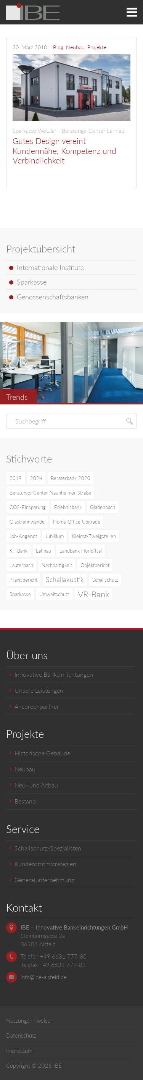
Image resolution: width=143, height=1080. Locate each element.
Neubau (75, 47)
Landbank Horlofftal (80, 551)
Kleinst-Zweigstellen (94, 536)
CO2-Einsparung (28, 507)
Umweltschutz (54, 594)
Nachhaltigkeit (57, 565)
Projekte (96, 47)
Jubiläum (54, 536)
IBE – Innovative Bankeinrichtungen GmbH (74, 927)
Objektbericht (94, 565)
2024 (36, 478)
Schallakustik (65, 580)
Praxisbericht (23, 580)
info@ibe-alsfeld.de (44, 976)
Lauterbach (21, 565)
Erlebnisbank (68, 507)
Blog (58, 47)
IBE (57, 1065)
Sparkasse (20, 594)
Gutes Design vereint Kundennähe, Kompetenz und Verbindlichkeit (71, 146)
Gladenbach (102, 507)
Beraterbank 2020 (70, 478)
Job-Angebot (23, 536)
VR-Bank (93, 594)
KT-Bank (18, 551)
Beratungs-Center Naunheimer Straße (50, 493)
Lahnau (43, 551)
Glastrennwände (27, 522)
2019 (16, 478)
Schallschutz (105, 580)
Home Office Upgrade (76, 522)
